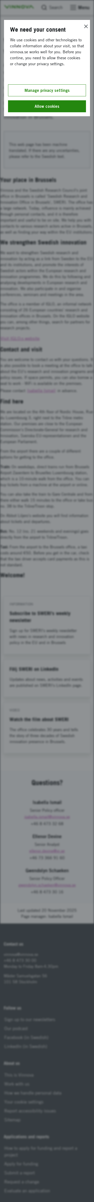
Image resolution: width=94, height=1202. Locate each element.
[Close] (86, 26)
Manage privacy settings (47, 90)
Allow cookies (47, 106)
